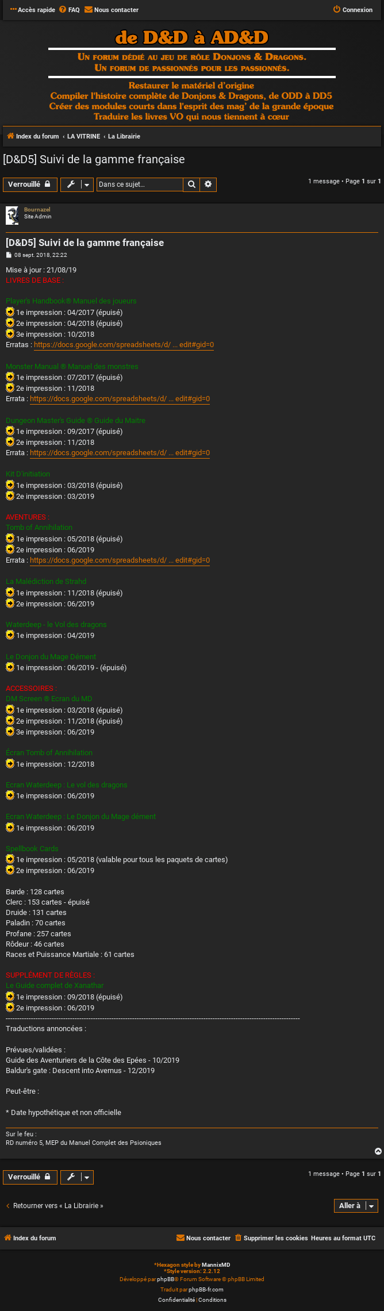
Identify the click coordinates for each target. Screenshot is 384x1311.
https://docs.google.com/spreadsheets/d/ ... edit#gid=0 (124, 344)
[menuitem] (69, 10)
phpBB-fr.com (206, 1289)
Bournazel (37, 209)
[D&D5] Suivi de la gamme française (94, 159)
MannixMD (216, 1265)
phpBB (165, 1279)
